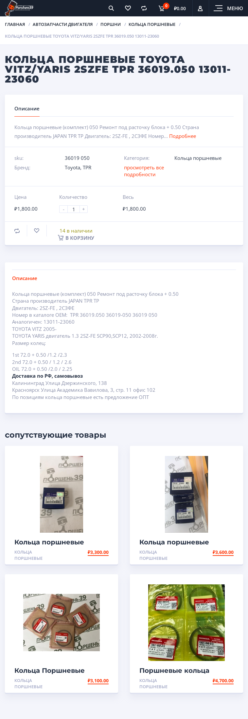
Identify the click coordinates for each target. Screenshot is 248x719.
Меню (235, 8)
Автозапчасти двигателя (63, 24)
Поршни (110, 24)
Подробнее (182, 136)
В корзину (76, 238)
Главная (15, 24)
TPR (87, 167)
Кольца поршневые (152, 24)
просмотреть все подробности (144, 171)
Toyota (72, 167)
